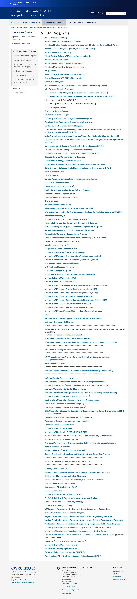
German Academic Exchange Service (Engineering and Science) (71, 179)
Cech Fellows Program (54, 82)
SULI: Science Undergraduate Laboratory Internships (67, 461)
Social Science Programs (23, 71)
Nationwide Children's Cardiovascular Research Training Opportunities (75, 381)
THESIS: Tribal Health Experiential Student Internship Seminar (71, 498)
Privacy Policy (24, 580)
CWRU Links (118, 568)
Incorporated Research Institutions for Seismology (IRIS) (69, 208)
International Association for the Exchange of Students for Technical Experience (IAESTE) (83, 212)
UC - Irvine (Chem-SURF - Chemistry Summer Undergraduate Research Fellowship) (79, 96)
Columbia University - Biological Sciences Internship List (69, 149)
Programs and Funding (55, 22)
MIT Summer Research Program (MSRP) (61, 263)
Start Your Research (32, 22)
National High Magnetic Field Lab (59, 322)
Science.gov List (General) (56, 469)
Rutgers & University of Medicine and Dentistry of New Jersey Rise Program (77, 454)
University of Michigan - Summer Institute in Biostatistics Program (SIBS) (76, 300)
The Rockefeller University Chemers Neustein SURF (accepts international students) (80, 443)
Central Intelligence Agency (56, 111)
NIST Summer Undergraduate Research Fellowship (66, 349)
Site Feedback (66, 593)
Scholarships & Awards (109, 45)
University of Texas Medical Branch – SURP (63, 494)
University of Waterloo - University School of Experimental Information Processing (80, 535)
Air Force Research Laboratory (58, 52)
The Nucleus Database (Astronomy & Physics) (64, 403)
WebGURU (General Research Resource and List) (65, 541)
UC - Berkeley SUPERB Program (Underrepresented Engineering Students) (76, 93)
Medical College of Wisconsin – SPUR (61, 545)
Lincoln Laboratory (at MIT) (57, 245)
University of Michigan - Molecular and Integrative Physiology (71, 293)
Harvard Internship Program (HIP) (59, 186)
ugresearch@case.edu (73, 590)
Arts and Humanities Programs (25, 56)
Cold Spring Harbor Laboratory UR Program (64, 126)
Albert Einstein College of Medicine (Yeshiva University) (68, 56)
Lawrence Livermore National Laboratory (62, 241)
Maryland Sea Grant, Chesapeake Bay (61, 249)
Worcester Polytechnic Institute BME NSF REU (65, 552)
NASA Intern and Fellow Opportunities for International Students (73, 318)
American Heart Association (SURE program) (64, 63)
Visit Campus (117, 576)
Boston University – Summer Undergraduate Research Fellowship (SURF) (76, 85)
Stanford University (53, 491)
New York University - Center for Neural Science (65, 389)
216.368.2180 (71, 587)
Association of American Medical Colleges (63, 41)
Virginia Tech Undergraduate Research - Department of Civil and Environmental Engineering (84, 520)
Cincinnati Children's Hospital (57, 115)
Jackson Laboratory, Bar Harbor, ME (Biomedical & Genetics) (71, 223)
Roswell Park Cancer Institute (57, 447)
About (16, 22)
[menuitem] (15, 22)
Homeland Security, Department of (60, 194)
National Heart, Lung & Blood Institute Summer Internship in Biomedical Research (82, 342)
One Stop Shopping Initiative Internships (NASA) (65, 407)
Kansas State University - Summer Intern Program (66, 234)
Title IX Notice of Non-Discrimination (22, 582)
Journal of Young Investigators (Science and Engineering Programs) (73, 227)
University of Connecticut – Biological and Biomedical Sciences (72, 153)
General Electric (51, 175)
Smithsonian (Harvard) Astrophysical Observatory (66, 476)
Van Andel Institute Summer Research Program (65, 513)
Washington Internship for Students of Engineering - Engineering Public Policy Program (82, 524)
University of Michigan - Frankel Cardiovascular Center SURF (71, 289)
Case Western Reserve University (26, 572)
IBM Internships (51, 201)
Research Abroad (18, 93)
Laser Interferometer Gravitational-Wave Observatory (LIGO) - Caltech (75, 237)
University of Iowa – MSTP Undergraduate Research (67, 219)
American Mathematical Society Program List (64, 67)
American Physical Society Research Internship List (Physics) (70, 45)
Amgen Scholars (51, 71)
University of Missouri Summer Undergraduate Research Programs (73, 311)
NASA (47, 315)
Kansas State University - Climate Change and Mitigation (69, 230)
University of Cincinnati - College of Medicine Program (68, 118)
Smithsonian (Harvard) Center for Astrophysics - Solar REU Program (74, 480)
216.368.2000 (15, 577)
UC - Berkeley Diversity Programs (59, 89)
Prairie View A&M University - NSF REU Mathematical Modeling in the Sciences (78, 436)
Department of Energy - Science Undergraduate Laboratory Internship (75, 164)
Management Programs (22, 60)
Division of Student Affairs (32, 11)
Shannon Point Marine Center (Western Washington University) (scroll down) (77, 472)
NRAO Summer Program (55, 363)
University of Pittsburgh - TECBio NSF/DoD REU (66, 432)
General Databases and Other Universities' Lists (25, 81)
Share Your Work (76, 22)
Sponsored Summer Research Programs (23, 38)
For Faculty (91, 22)
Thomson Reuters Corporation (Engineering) (64, 502)
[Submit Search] (124, 13)
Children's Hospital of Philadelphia (59, 425)
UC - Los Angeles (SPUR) (55, 107)
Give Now (116, 574)
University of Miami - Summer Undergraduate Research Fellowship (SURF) (76, 285)
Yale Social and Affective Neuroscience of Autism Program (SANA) (73, 556)
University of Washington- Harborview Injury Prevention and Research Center (78, 527)
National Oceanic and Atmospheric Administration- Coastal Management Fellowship (81, 392)
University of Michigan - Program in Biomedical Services (69, 296)
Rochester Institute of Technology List (61, 439)
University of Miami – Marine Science (60, 282)
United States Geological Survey (58, 505)
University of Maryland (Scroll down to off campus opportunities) (73, 256)
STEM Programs (20, 75)
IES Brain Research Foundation (58, 204)
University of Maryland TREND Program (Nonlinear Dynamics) (71, 260)
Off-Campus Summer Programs (44, 27)
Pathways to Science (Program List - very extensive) (67, 421)
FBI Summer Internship (54, 171)
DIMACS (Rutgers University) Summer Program (65, 157)
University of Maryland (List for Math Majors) (64, 252)
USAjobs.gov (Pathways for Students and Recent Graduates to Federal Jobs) (77, 509)
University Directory (119, 579)
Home (13, 27)
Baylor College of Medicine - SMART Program (64, 74)
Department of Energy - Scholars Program (63, 160)
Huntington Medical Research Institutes (62, 197)
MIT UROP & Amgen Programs (58, 271)
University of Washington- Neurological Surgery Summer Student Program (77, 531)
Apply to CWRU (118, 571)
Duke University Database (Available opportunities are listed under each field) (78, 168)
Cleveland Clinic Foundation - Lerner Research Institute (68, 122)
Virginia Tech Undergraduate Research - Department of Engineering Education (78, 516)
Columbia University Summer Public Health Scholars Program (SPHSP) (74, 146)
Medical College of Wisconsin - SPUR (60, 278)
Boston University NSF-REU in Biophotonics (63, 78)
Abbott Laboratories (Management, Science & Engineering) (70, 49)
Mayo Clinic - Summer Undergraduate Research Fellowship (70, 274)
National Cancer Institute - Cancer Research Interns (69, 338)
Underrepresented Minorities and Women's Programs (25, 65)
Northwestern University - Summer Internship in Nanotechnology (72, 400)
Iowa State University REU (56, 216)
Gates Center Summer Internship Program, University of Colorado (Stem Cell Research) (82, 136)
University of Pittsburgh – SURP (58, 428)
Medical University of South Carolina (60, 483)
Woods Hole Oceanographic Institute (61, 548)
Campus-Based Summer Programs (21, 44)
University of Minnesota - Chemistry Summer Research (68, 304)
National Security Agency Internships (60, 378)
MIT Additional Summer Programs (59, 267)
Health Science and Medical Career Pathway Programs (68, 190)
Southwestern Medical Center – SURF (61, 487)
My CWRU (92, 13)
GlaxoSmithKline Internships (57, 182)
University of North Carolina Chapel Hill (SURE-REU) (67, 396)
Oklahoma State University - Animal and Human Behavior (69, 417)
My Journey (99, 13)
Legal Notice (15, 580)
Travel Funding (17, 88)
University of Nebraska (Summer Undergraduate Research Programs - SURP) (77, 385)
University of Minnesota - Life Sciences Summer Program (69, 307)
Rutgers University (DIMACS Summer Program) (65, 450)
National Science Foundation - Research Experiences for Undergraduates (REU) (79, 370)
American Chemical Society (56, 60)
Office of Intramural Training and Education (66, 335)
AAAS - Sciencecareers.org (56, 38)
